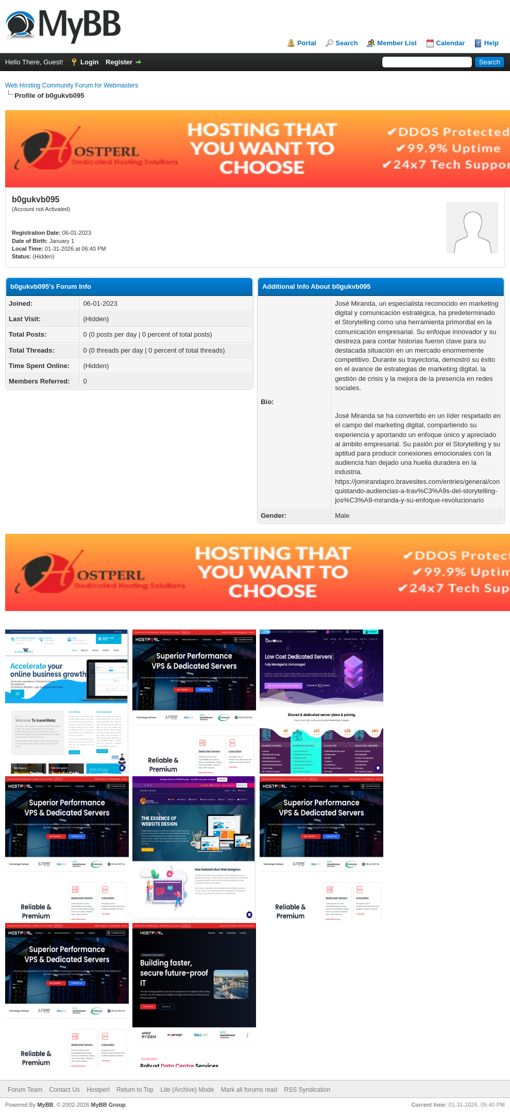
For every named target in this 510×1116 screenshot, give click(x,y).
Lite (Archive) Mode (187, 1089)
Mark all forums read (249, 1089)
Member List (397, 43)
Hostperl (98, 1089)
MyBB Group (108, 1105)
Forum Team (25, 1089)
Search (346, 43)
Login (89, 62)
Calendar (450, 43)
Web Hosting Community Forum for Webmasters (71, 85)
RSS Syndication (307, 1089)
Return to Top (135, 1089)
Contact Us (64, 1089)
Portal (306, 43)
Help (491, 43)
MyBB (45, 1105)
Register (119, 62)
